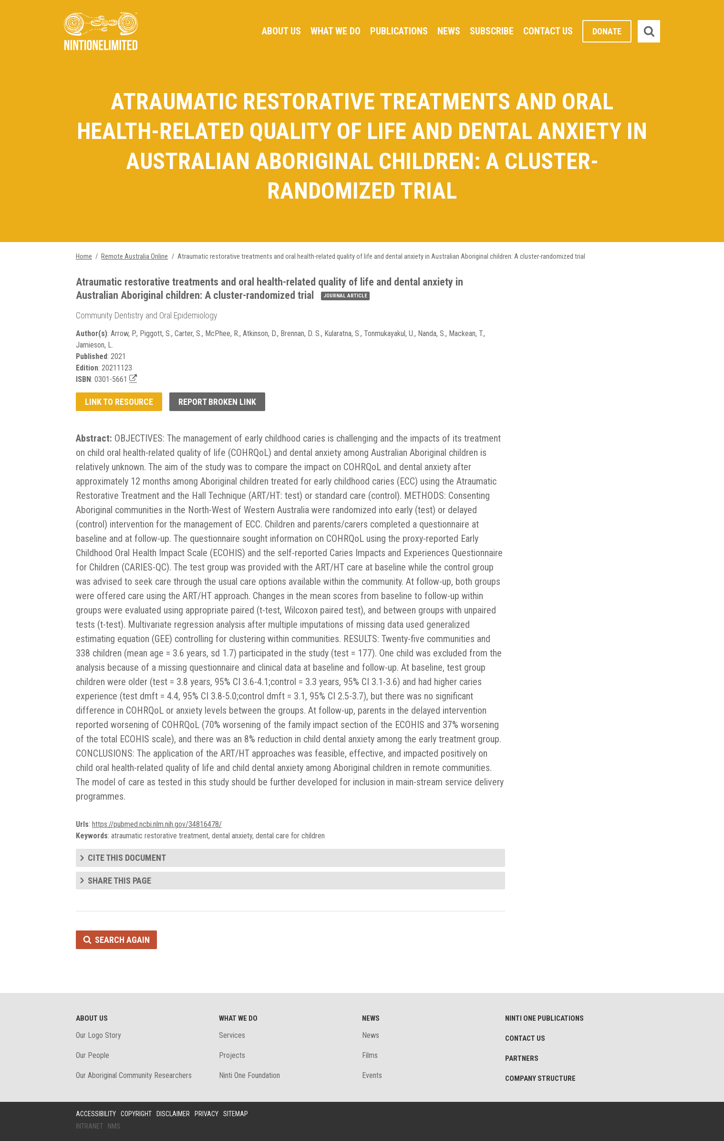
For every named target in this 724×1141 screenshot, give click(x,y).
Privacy (206, 1114)
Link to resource (119, 402)
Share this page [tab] (119, 881)
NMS (114, 1126)
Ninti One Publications (544, 1018)
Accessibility (96, 1114)
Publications (399, 31)
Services (232, 1035)
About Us (281, 31)
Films (370, 1055)
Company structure (540, 1078)
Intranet (89, 1126)
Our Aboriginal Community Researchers (134, 1075)
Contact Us (548, 31)
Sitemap (235, 1114)
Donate (606, 31)
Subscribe (492, 31)
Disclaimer (173, 1114)
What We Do (335, 31)
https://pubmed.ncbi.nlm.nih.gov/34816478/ (157, 824)
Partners (521, 1058)
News (448, 31)
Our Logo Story (98, 1035)
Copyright (136, 1114)
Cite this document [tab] (127, 858)
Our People (92, 1055)
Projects (232, 1055)
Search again (122, 940)
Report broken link (217, 402)
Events (372, 1075)
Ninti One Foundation (249, 1075)
